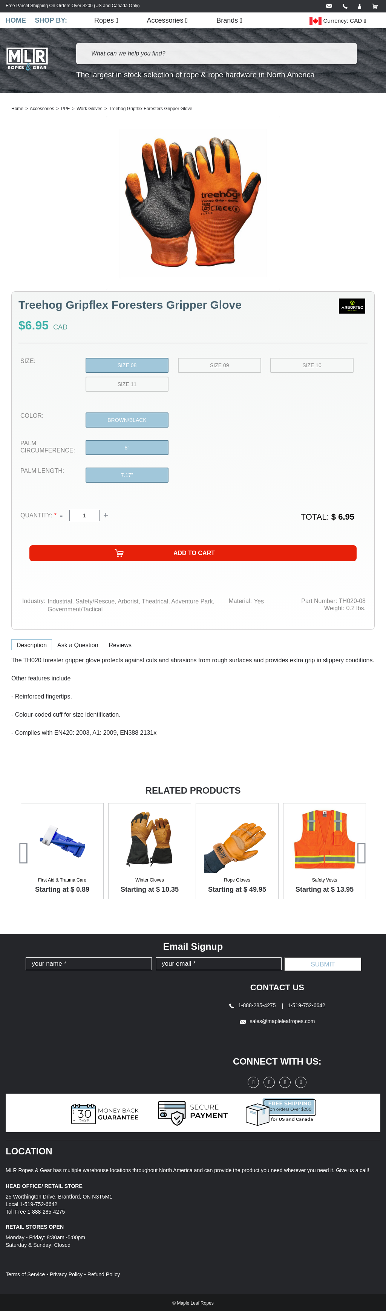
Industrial (59, 602)
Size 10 (312, 366)
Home (16, 20)
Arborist (127, 602)
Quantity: (38, 516)
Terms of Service (25, 1273)
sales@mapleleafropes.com (277, 1020)
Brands (233, 20)
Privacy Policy (66, 1273)
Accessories (171, 20)
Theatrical (154, 602)
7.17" (127, 476)
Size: (27, 362)
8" (127, 448)
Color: (31, 416)
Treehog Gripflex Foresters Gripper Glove (150, 109)
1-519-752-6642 (306, 1005)
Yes (259, 602)
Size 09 (219, 366)
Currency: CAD (335, 21)
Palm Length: (42, 471)
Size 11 (127, 385)
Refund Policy (103, 1273)
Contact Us (277, 987)
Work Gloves (89, 109)
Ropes (110, 20)
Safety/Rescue (94, 602)
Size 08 (127, 366)
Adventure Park (191, 602)
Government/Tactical (75, 609)
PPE (65, 109)
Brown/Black (126, 421)
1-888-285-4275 (253, 1005)
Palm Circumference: (47, 447)
